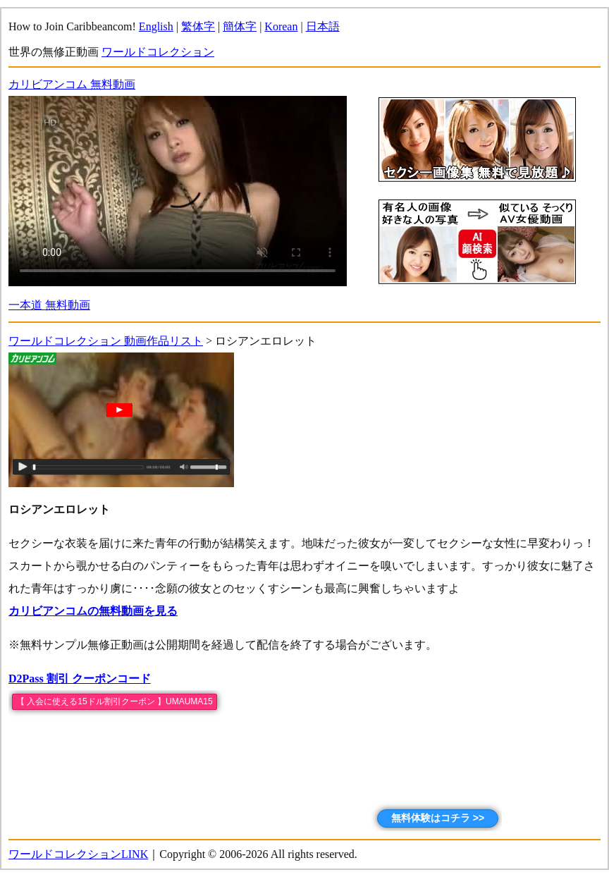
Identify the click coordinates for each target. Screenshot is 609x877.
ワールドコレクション (158, 52)
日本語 (323, 26)
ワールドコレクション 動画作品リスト (105, 341)
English (156, 26)
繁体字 (198, 26)
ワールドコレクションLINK (78, 854)
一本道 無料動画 (49, 305)
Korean (280, 26)
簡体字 (240, 26)
